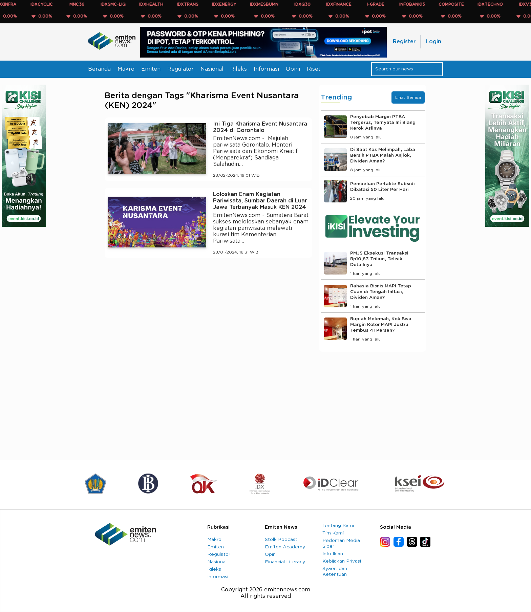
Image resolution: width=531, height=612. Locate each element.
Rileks (238, 69)
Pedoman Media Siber (341, 543)
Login (433, 41)
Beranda (99, 69)
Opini (293, 69)
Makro (126, 69)
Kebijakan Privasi (341, 561)
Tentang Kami (338, 525)
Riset (313, 69)
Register (404, 41)
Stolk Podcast (281, 539)
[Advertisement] (208, 325)
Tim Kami (333, 533)
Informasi (266, 69)
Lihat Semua (408, 97)
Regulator (180, 69)
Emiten (151, 69)
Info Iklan (332, 553)
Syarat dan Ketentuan (334, 571)
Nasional (212, 69)
